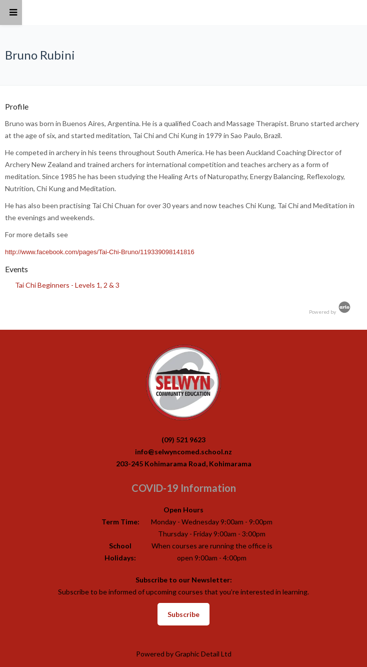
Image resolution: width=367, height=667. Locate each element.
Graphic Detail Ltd (203, 653)
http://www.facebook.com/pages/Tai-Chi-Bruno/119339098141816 (99, 252)
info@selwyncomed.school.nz (183, 451)
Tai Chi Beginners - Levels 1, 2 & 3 (67, 285)
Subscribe (184, 614)
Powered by (330, 312)
